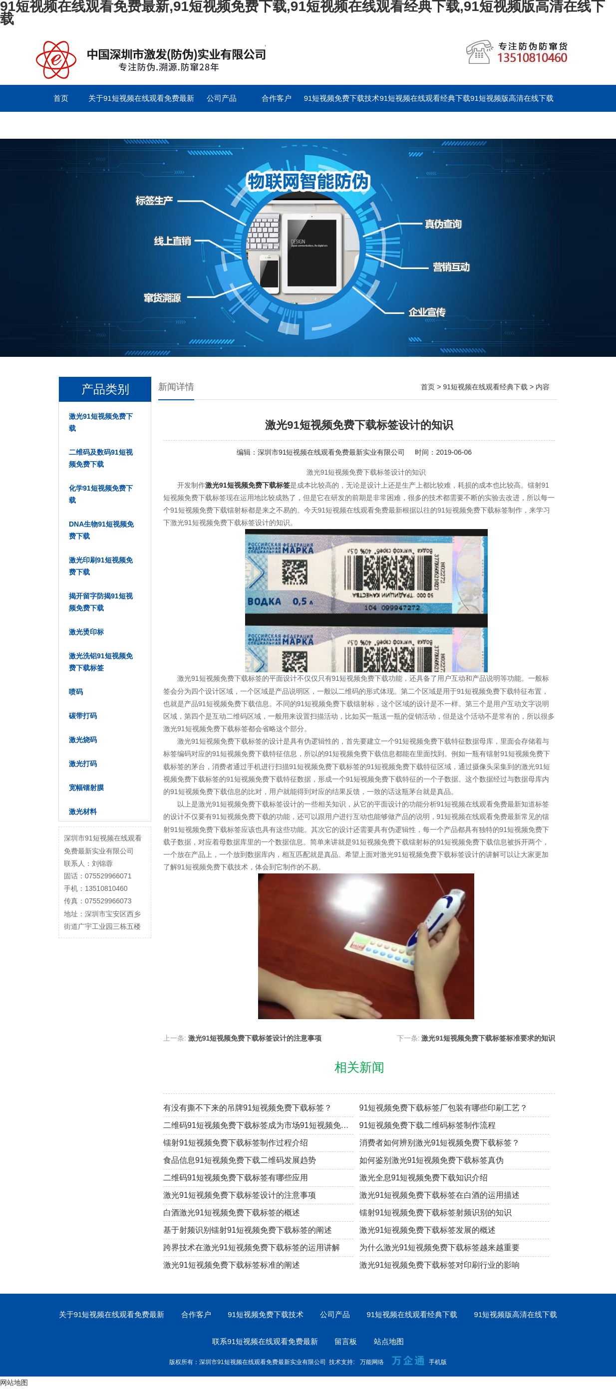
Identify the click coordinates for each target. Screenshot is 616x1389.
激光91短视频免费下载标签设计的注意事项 (255, 1038)
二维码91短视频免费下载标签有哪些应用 (235, 1177)
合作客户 (277, 98)
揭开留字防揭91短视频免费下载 (101, 602)
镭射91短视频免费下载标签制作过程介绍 (235, 1142)
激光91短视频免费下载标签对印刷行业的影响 (439, 1265)
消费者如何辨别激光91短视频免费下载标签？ (439, 1142)
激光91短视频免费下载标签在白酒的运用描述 (439, 1195)
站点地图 (389, 1341)
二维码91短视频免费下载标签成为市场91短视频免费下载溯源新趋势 (258, 1125)
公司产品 (222, 98)
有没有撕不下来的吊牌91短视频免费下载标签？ (247, 1108)
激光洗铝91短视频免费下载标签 (101, 662)
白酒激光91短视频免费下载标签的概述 (231, 1212)
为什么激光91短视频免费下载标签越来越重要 (439, 1247)
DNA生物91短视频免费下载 (101, 530)
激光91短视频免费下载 (101, 422)
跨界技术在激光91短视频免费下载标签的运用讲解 (251, 1247)
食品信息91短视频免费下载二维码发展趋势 (239, 1160)
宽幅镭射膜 (86, 788)
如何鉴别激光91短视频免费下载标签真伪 (431, 1160)
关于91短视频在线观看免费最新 (141, 98)
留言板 (166, 125)
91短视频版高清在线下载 (512, 98)
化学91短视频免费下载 (101, 494)
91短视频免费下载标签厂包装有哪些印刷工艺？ (443, 1108)
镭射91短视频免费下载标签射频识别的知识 (435, 1212)
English (221, 125)
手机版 (438, 1362)
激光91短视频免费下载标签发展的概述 (427, 1230)
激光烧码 (83, 740)
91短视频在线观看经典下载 (424, 98)
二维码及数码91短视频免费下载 (101, 458)
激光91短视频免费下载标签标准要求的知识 (488, 1038)
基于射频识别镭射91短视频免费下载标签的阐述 (247, 1230)
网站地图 (14, 1383)
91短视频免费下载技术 (342, 98)
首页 (60, 98)
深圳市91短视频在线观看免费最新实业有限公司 (331, 452)
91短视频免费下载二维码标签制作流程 (427, 1125)
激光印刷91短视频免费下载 (101, 566)
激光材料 (83, 812)
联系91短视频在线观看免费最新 (86, 125)
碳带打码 (83, 716)
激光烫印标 (86, 632)
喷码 (76, 692)
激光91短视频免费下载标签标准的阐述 (231, 1265)
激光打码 (83, 764)
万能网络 (372, 1362)
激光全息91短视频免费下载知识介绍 (423, 1177)
